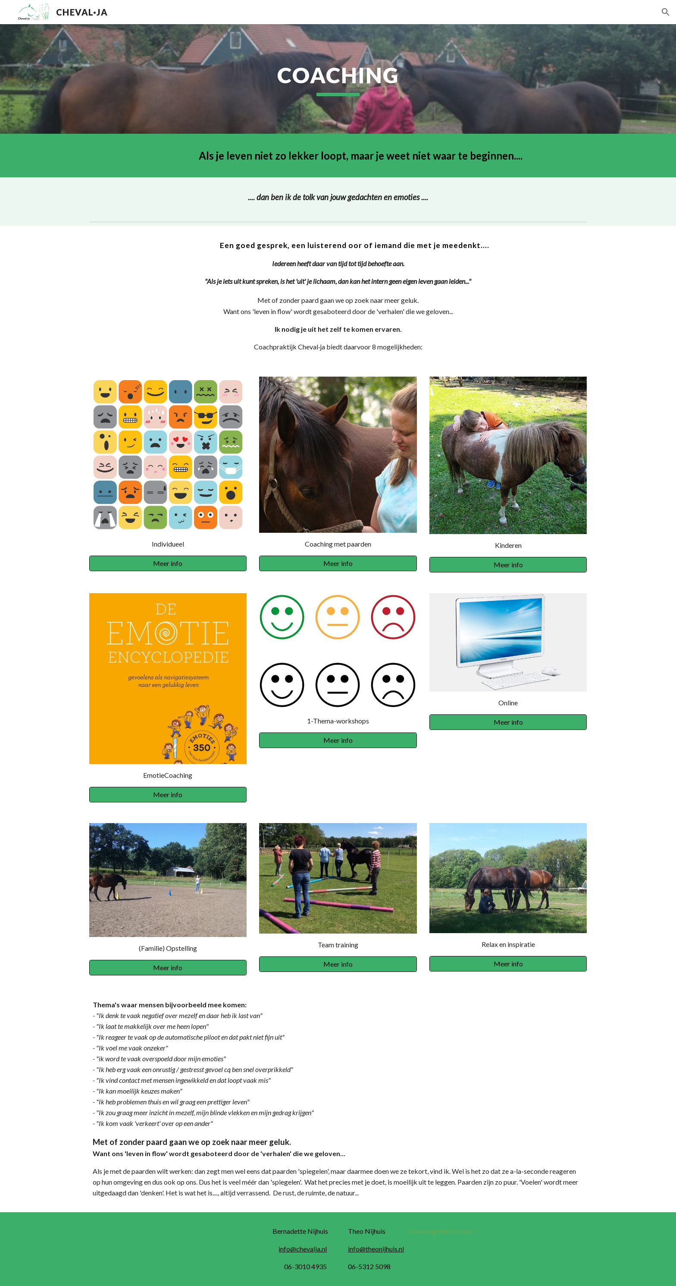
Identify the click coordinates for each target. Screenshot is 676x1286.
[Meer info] (168, 563)
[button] (665, 12)
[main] (338, 79)
